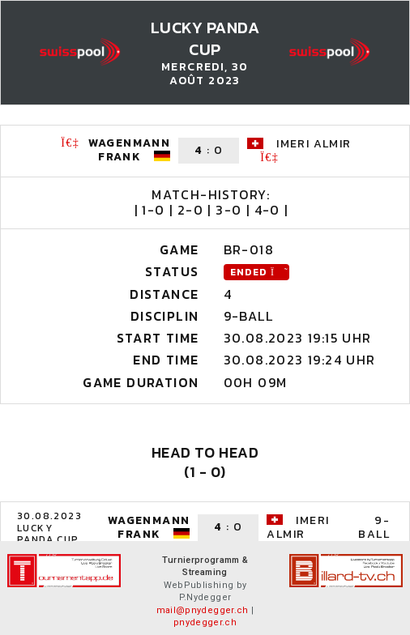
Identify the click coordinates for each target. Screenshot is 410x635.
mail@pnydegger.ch (202, 610)
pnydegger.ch (205, 622)
